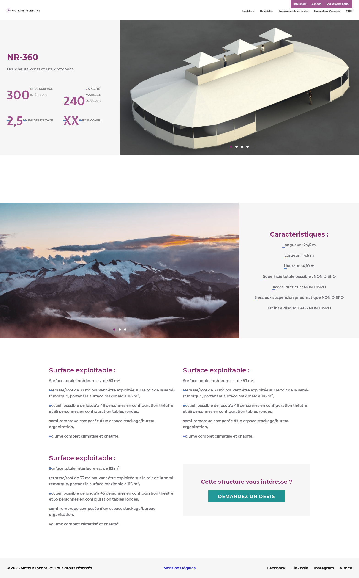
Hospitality (266, 11)
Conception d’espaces (327, 11)
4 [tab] (247, 147)
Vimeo (346, 568)
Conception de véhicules (293, 11)
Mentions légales (179, 568)
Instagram (324, 568)
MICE (349, 11)
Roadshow (248, 11)
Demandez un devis (246, 496)
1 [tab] (231, 147)
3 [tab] (242, 147)
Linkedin (299, 568)
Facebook (276, 568)
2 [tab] (236, 147)
